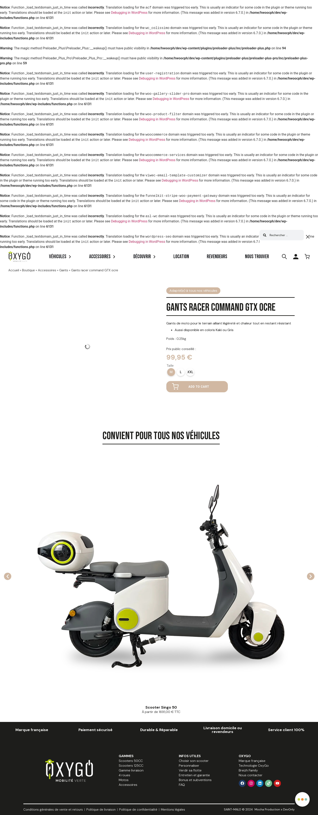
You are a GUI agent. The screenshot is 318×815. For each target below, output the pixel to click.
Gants (63, 270)
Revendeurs (217, 256)
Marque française (252, 761)
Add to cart (198, 386)
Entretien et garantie (194, 775)
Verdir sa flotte (190, 770)
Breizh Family (248, 770)
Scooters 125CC (131, 765)
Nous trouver (257, 256)
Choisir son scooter (194, 761)
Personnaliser (189, 765)
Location (181, 256)
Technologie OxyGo (254, 765)
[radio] (171, 372)
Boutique (28, 270)
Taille (170, 365)
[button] (7, 576)
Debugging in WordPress (129, 13)
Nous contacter (250, 775)
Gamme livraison (131, 770)
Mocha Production (267, 809)
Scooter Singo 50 (161, 707)
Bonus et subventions (195, 780)
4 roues (124, 775)
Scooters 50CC (131, 761)
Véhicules (57, 256)
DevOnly (289, 809)
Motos (124, 780)
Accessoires (100, 256)
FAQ (182, 785)
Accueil (13, 270)
